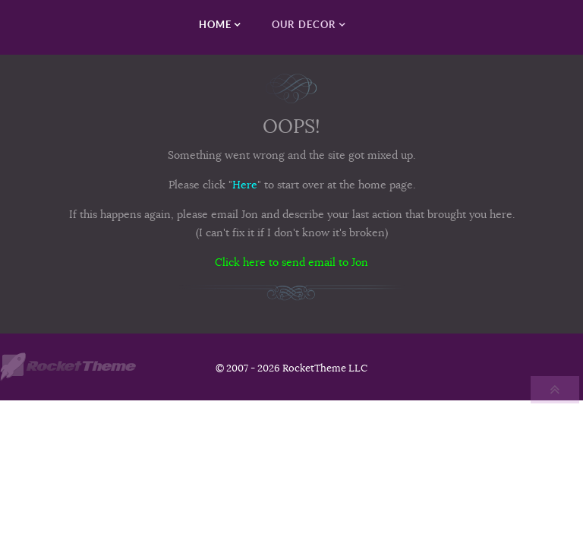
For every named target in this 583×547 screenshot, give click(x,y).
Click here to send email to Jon (291, 262)
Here (244, 184)
